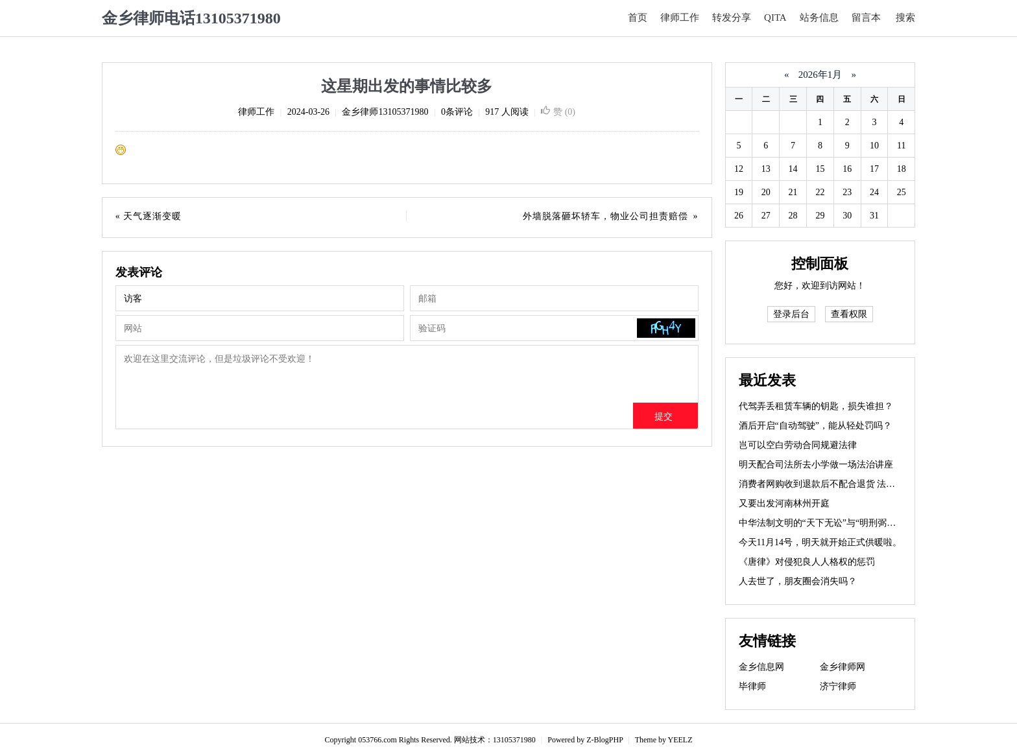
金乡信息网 (761, 667)
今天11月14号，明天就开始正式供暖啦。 (820, 542)
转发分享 (731, 17)
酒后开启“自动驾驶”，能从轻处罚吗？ (815, 426)
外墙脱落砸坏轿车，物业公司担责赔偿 (605, 216)
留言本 (866, 17)
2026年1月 (820, 74)
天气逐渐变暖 (152, 216)
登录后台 (791, 314)
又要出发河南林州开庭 (784, 503)
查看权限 (849, 314)
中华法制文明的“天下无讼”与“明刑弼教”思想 (828, 523)
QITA (775, 17)
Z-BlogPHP (604, 739)
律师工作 (679, 17)
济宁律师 (838, 686)
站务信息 (819, 17)
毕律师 (752, 686)
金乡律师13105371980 (385, 112)
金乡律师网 (842, 667)
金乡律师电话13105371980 (191, 18)
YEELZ (680, 739)
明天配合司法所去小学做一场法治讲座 (816, 464)
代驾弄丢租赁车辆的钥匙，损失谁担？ (816, 406)
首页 (637, 17)
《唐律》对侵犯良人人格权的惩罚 (807, 562)
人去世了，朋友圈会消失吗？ (798, 581)
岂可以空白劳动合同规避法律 (798, 445)
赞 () (558, 112)
